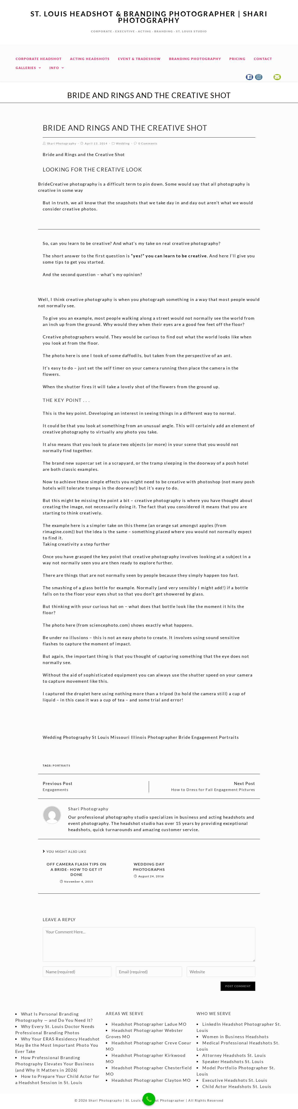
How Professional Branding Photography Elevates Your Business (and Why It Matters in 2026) (54, 1064)
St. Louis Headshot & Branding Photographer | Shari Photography (149, 16)
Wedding (123, 143)
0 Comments (148, 143)
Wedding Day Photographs (149, 866)
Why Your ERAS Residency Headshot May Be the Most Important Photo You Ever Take (57, 1045)
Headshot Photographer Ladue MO (149, 1024)
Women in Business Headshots (235, 1036)
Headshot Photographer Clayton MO (151, 1080)
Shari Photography (61, 143)
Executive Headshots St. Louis (234, 1080)
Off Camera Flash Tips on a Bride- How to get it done (76, 869)
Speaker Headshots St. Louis (233, 1061)
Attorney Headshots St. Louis (234, 1055)
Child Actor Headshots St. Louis (236, 1086)
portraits (61, 765)
